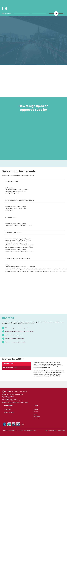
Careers (36, 414)
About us (36, 409)
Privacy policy (61, 430)
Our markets (7, 409)
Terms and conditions (50, 430)
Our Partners (37, 416)
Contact (36, 411)
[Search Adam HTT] (2, 8)
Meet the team (37, 419)
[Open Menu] (6, 8)
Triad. (34, 430)
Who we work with (9, 412)
